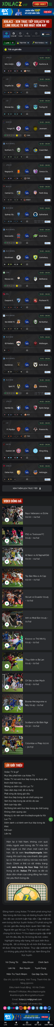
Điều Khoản (28, 962)
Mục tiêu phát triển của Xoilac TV (19, 775)
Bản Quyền (25, 968)
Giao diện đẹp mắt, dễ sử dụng (18, 790)
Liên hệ (7, 833)
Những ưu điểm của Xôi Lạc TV (18, 786)
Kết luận (8, 830)
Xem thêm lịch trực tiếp (27, 488)
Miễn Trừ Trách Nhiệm (17, 974)
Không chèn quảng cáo (15, 812)
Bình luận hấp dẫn (12, 804)
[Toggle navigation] (50, 4)
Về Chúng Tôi (11, 962)
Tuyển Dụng (40, 968)
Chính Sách (43, 962)
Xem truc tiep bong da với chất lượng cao (23, 797)
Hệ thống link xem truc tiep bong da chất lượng (26, 808)
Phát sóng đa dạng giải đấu (17, 794)
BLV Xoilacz (40, 43)
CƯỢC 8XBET (40, 4)
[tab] (6, 34)
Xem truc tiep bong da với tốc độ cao (21, 801)
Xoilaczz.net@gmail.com (30, 999)
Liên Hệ (11, 968)
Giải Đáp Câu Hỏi (39, 974)
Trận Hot (23, 43)
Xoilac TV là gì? (11, 772)
